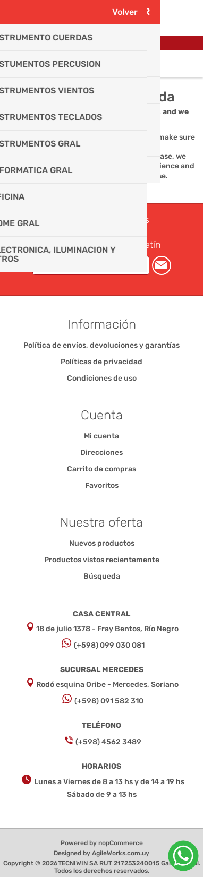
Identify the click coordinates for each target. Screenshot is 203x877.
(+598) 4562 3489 (108, 741)
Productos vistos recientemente (101, 559)
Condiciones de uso (102, 378)
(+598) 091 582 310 (108, 701)
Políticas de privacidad (101, 361)
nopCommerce (120, 843)
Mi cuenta (101, 436)
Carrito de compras (114, 63)
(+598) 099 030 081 (109, 645)
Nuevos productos (101, 543)
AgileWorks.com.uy (120, 853)
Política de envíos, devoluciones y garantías (101, 345)
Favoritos (102, 485)
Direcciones (101, 452)
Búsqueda (101, 576)
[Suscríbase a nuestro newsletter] (90, 265)
